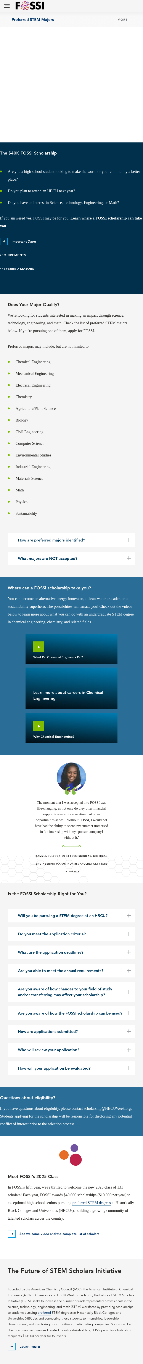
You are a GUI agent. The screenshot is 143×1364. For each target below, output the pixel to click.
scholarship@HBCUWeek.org (107, 1108)
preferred (44, 1312)
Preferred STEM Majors (33, 19)
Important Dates (24, 241)
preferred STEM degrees (91, 1203)
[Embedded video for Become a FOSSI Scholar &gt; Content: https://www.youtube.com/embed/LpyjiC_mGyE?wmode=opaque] (71, 85)
